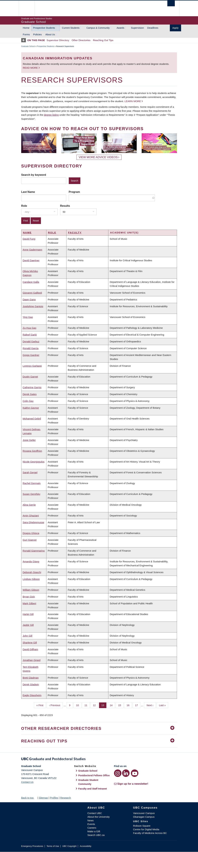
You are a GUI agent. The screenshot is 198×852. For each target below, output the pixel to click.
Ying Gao (28, 317)
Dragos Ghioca (31, 533)
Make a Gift (93, 831)
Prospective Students (44, 28)
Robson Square (141, 825)
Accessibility (85, 846)
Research (65, 797)
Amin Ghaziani (31, 515)
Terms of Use (53, 846)
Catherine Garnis (32, 387)
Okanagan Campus (143, 816)
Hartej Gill (28, 614)
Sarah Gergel (30, 472)
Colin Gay (28, 401)
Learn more (132, 101)
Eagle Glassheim (32, 695)
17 (137, 705)
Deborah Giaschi (32, 572)
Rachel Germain (32, 483)
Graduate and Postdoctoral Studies (99, 759)
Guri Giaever (30, 539)
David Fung (29, 238)
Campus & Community (98, 28)
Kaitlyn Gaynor (31, 407)
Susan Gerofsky (31, 494)
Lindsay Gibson (31, 579)
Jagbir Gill (28, 625)
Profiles (54, 797)
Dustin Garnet (30, 376)
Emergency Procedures (32, 846)
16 (129, 705)
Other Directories (81, 40)
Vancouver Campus (144, 813)
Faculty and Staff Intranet (92, 788)
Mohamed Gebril (32, 418)
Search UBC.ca (96, 835)
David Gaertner (31, 260)
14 (112, 705)
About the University (98, 816)
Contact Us (27, 782)
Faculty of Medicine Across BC (150, 833)
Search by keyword (33, 174)
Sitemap (43, 797)
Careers (91, 827)
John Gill (27, 635)
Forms (26, 34)
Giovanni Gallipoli (32, 292)
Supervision (137, 27)
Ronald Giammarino (34, 550)
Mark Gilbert (29, 603)
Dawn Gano (29, 299)
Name (27, 232)
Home (26, 27)
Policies (37, 34)
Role (24, 205)
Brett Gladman (31, 677)
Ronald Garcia (31, 348)
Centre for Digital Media (146, 829)
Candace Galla (31, 282)
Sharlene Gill (30, 642)
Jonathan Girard (32, 660)
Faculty (75, 232)
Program (74, 191)
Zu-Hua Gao (29, 327)
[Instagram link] (117, 773)
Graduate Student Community (88, 782)
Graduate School (28, 46)
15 (120, 705)
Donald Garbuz (31, 341)
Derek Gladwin (31, 684)
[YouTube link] (134, 773)
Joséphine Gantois (33, 306)
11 (87, 705)
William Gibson (31, 589)
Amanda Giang (31, 561)
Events (91, 824)
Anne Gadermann (32, 249)
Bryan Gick (29, 596)
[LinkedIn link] (126, 773)
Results (65, 205)
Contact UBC (94, 813)
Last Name (28, 191)
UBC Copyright (69, 846)
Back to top (29, 797)
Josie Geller (29, 440)
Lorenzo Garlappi (32, 365)
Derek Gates (30, 394)
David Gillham (30, 649)
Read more (31, 67)
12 (95, 705)
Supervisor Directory (58, 40)
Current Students (71, 28)
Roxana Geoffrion (32, 450)
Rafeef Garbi (30, 334)
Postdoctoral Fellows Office (94, 775)
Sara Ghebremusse (33, 522)
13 (104, 705)
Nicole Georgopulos (34, 461)
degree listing (51, 114)
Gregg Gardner (31, 355)
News (90, 820)
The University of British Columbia (29, 8)
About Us (50, 34)
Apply (175, 27)
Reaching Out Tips (103, 40)
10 (78, 705)
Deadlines (152, 27)
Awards (120, 28)
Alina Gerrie (29, 504)
